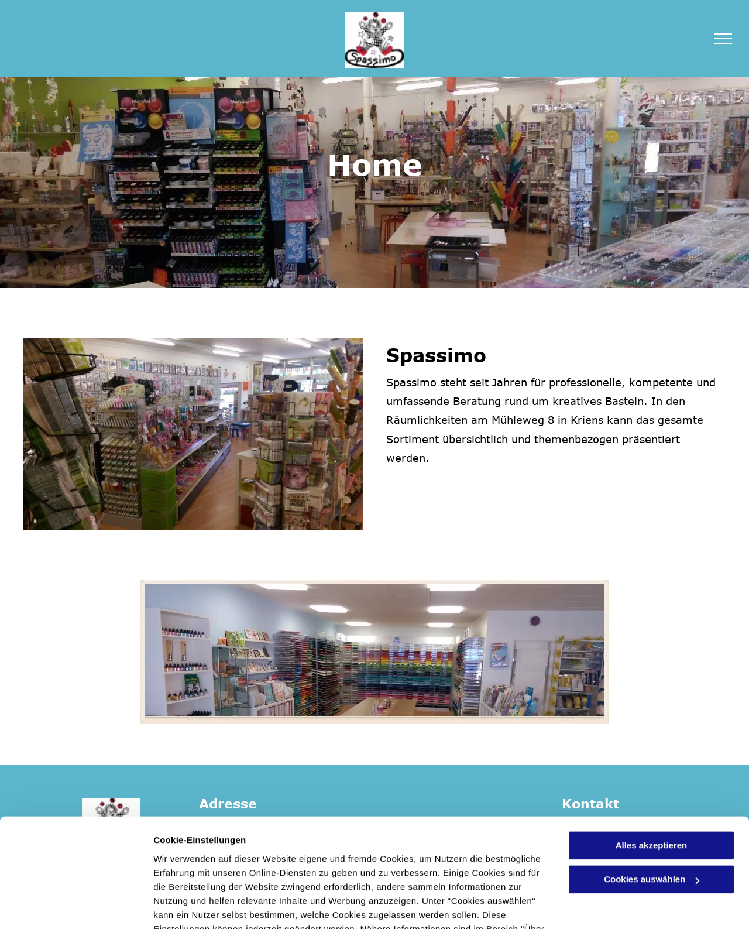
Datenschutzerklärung (287, 874)
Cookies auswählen (194, 906)
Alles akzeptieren (652, 776)
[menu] (723, 38)
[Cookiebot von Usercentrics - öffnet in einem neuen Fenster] (76, 906)
